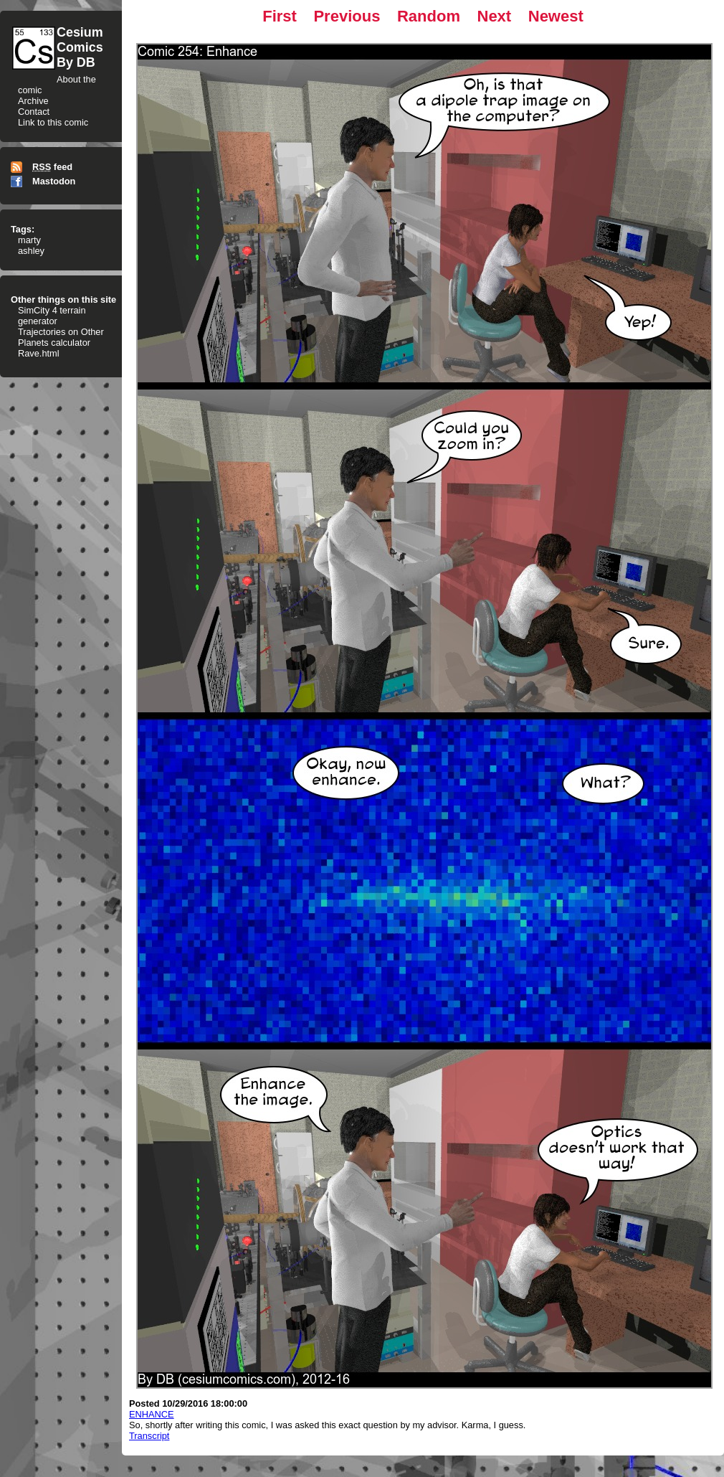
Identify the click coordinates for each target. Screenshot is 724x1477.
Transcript (149, 1435)
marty (29, 240)
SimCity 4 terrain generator (52, 315)
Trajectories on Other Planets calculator (61, 337)
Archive (33, 100)
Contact (33, 111)
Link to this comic (53, 122)
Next (494, 16)
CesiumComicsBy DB (80, 47)
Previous (346, 16)
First (279, 16)
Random (428, 16)
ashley (31, 250)
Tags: (22, 229)
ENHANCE (151, 1414)
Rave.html (38, 353)
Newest (556, 16)
